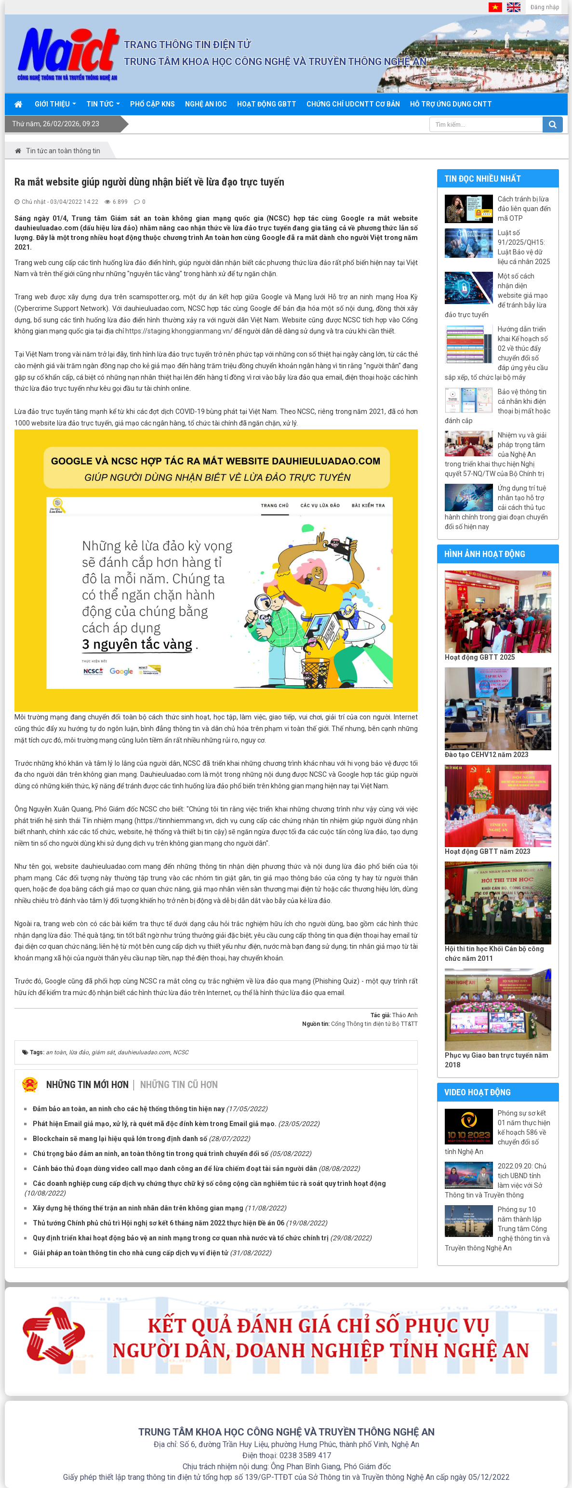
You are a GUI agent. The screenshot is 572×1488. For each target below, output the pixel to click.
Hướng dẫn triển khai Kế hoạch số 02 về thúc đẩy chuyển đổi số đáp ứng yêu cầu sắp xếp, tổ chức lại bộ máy (496, 353)
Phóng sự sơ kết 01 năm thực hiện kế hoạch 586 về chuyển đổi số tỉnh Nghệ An (497, 1132)
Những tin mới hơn (87, 1084)
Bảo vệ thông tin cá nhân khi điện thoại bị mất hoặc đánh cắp (497, 406)
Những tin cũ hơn (179, 1084)
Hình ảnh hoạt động (484, 554)
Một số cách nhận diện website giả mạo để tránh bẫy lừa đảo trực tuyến (496, 295)
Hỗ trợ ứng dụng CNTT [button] (451, 104)
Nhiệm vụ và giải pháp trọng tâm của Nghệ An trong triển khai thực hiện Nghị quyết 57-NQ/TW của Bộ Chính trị (495, 454)
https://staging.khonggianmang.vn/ (179, 331)
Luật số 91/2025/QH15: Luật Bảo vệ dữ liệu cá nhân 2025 (524, 247)
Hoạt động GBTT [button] (266, 104)
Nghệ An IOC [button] (206, 104)
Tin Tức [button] (103, 107)
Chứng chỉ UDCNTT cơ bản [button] (353, 104)
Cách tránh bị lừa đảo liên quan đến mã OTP (524, 208)
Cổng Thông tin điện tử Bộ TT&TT (374, 1024)
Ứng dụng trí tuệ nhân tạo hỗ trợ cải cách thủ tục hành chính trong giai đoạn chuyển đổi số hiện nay (496, 507)
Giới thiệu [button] (55, 107)
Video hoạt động (477, 1092)
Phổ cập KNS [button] (152, 104)
